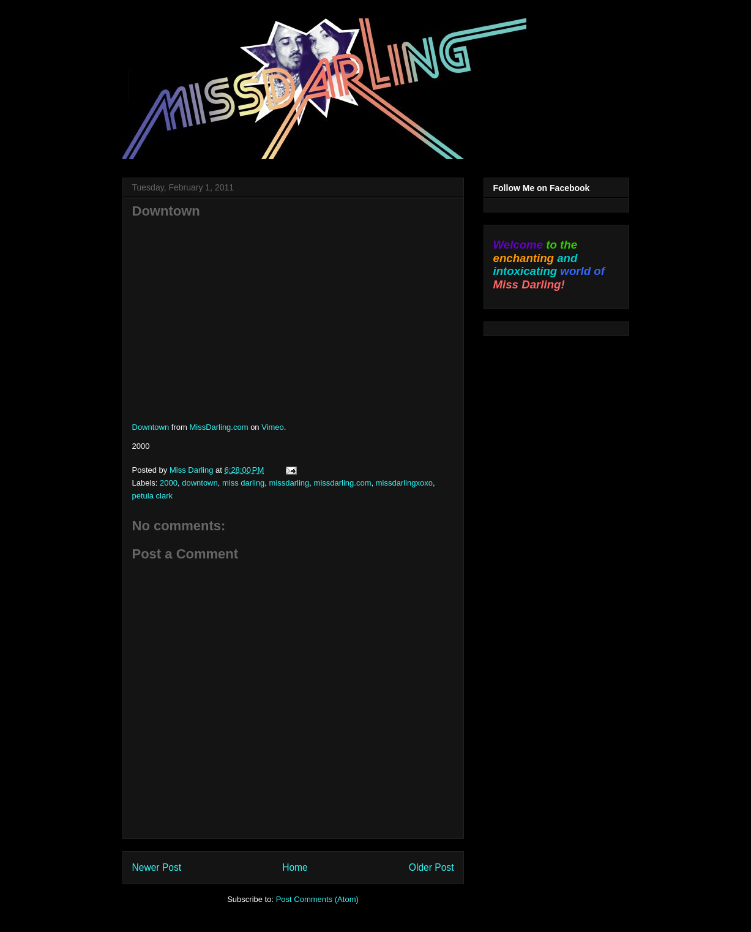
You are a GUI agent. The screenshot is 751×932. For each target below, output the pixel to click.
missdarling (289, 482)
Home (295, 867)
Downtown (151, 427)
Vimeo (272, 427)
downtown (200, 482)
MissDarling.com (218, 427)
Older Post (431, 867)
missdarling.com (343, 482)
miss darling (243, 482)
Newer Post (157, 867)
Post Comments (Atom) (317, 899)
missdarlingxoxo (404, 482)
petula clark (152, 495)
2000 (168, 482)
